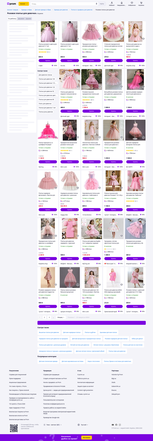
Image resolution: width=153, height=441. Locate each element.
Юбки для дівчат (137, 339)
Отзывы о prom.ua (83, 394)
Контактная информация (85, 382)
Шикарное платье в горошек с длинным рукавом (55, 351)
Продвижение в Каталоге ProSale (54, 386)
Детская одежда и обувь (43, 10)
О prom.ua (80, 374)
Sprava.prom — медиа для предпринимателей (58, 390)
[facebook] (116, 425)
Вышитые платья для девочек (49, 332)
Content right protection (85, 390)
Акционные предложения (17, 382)
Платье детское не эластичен (132, 345)
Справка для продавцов (51, 374)
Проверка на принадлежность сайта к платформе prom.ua (21, 399)
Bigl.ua (114, 378)
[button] (48, 60)
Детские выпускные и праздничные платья (86, 339)
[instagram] (120, 425)
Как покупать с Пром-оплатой (19, 390)
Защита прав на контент (85, 386)
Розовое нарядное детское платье (116, 339)
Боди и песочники (94, 361)
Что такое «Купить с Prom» (18, 386)
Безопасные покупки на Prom (19, 412)
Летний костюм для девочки (79, 345)
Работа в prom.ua (83, 378)
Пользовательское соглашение (53, 400)
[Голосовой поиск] (96, 4)
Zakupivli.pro (116, 394)
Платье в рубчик (90, 332)
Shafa (113, 382)
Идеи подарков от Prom (17, 408)
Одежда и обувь (26, 10)
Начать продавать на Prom (52, 382)
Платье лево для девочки (117, 351)
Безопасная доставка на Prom (19, 419)
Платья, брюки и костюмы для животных (117, 361)
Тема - (51, 425)
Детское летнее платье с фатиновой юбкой (90, 351)
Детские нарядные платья (72, 332)
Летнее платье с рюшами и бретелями (106, 345)
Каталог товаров (12, 10)
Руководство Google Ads (51, 417)
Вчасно (114, 390)
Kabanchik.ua (116, 386)
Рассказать (86, 437)
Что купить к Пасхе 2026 (17, 404)
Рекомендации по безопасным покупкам (22, 394)
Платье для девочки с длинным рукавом (52, 345)
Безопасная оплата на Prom (18, 415)
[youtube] (113, 425)
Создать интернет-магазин (52, 378)
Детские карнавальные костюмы (72, 361)
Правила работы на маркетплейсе (54, 408)
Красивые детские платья (108, 332)
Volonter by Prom (117, 374)
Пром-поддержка (15, 378)
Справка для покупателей (17, 374)
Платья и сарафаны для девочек (81, 10)
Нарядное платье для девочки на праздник (53, 339)
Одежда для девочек (61, 10)
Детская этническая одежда (48, 361)
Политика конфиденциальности (53, 404)
